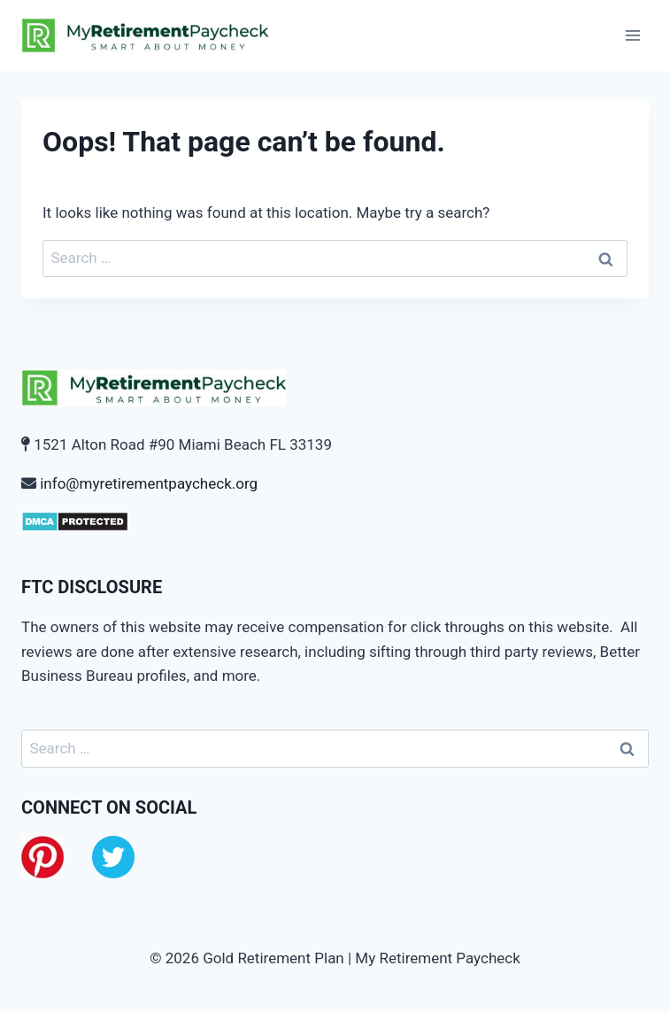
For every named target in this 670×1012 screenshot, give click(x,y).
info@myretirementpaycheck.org (149, 483)
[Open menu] (632, 35)
